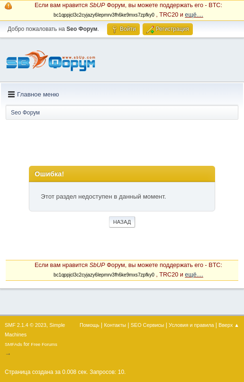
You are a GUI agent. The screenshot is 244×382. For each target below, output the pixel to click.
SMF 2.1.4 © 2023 (25, 325)
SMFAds (13, 344)
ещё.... (194, 14)
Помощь (89, 325)
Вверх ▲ (228, 325)
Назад (122, 222)
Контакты (115, 325)
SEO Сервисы (147, 325)
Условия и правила (191, 325)
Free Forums (44, 344)
